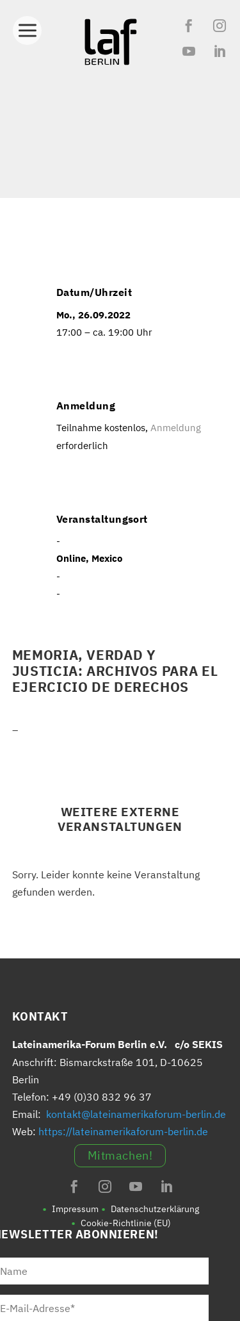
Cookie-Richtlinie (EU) (126, 1222)
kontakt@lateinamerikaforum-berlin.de (136, 1114)
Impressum (75, 1208)
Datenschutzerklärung (155, 1208)
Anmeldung (174, 428)
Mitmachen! (120, 1155)
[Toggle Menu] (27, 27)
